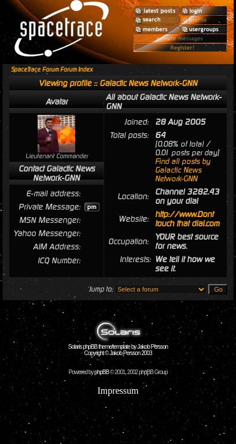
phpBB (101, 372)
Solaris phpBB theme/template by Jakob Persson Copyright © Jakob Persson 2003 (118, 347)
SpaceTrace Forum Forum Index (52, 69)
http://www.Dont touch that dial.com (187, 219)
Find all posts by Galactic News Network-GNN (182, 170)
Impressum (117, 391)
